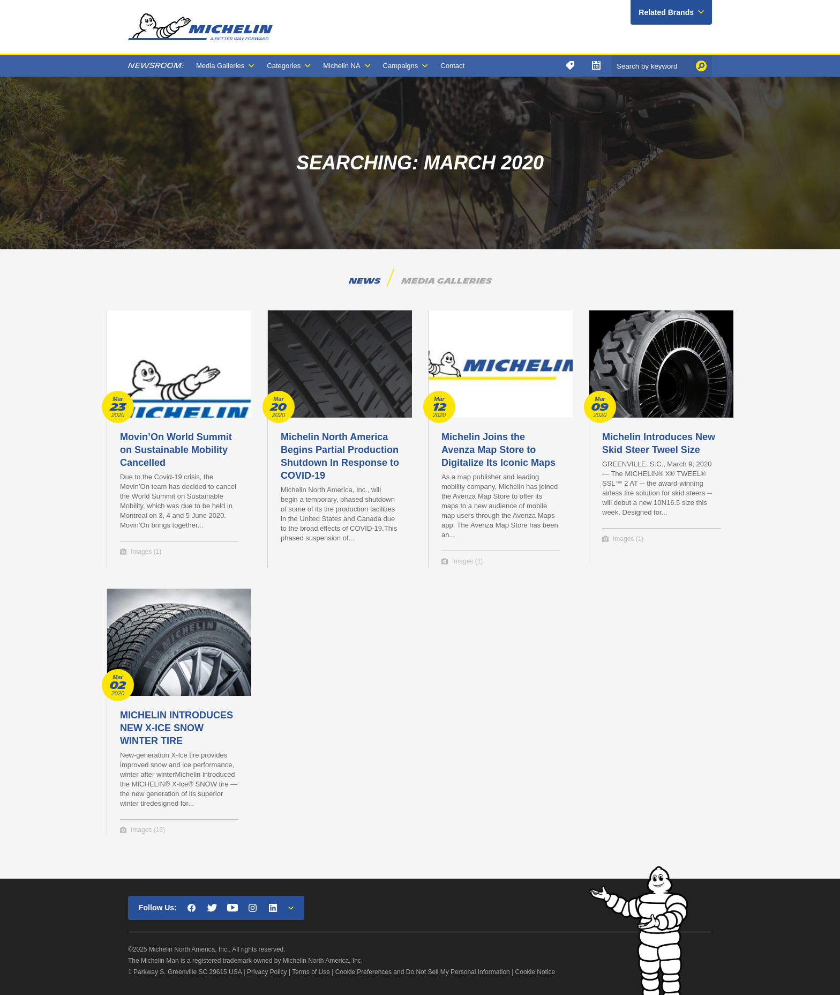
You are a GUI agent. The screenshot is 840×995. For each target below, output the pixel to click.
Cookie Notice (535, 972)
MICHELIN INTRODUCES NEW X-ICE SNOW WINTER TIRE (176, 728)
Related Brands (666, 12)
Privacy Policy (267, 972)
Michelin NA (341, 66)
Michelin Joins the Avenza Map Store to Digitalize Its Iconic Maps (498, 450)
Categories (284, 66)
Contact (452, 66)
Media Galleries (220, 66)
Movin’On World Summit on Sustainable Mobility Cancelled (176, 450)
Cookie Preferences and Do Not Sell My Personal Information (422, 972)
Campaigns (400, 66)
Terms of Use (311, 972)
